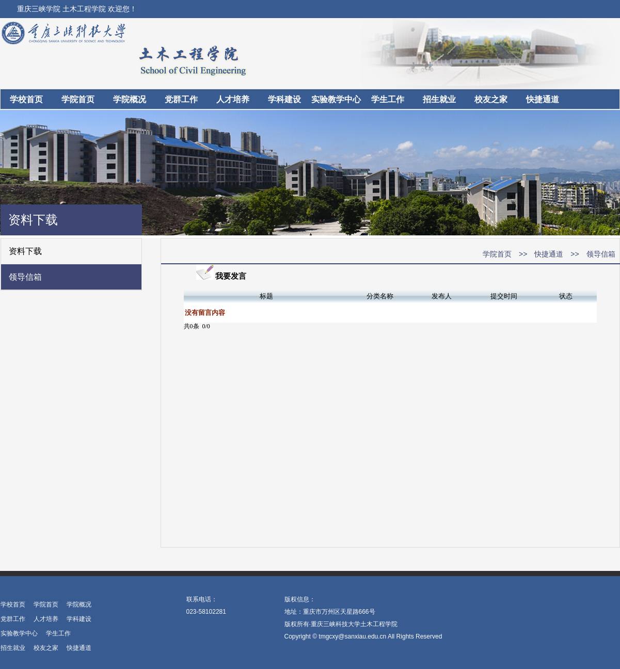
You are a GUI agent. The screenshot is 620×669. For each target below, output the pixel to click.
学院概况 (129, 99)
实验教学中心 (336, 99)
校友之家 (490, 99)
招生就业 (439, 99)
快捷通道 (542, 99)
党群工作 (181, 99)
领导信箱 (25, 277)
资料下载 (25, 251)
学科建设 (284, 99)
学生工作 (387, 99)
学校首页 (26, 99)
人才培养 (232, 99)
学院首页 (77, 99)
